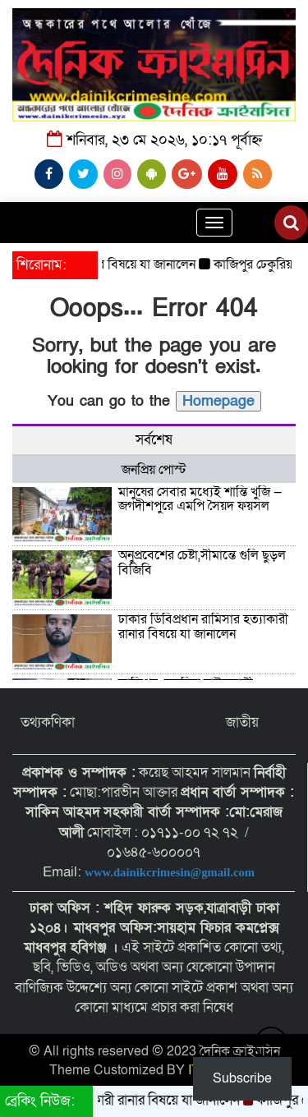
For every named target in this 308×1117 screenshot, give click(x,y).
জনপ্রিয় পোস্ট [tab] (154, 470)
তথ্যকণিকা (48, 722)
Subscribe (242, 1078)
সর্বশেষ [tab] (154, 439)
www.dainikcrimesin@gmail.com (171, 872)
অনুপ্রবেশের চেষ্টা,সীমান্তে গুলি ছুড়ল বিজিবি (202, 562)
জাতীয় (242, 722)
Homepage (218, 401)
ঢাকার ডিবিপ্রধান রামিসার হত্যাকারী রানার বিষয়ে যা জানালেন (203, 626)
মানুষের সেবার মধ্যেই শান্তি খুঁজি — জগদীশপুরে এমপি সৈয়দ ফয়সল (200, 499)
